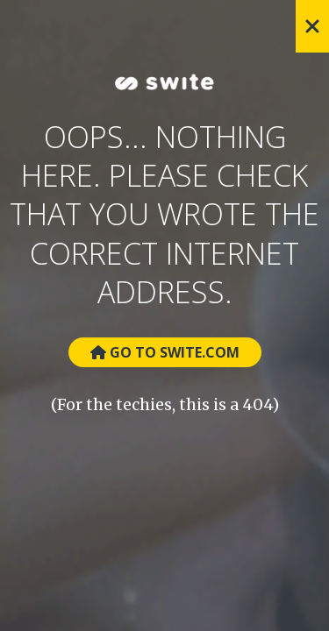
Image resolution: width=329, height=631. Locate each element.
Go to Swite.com (165, 352)
